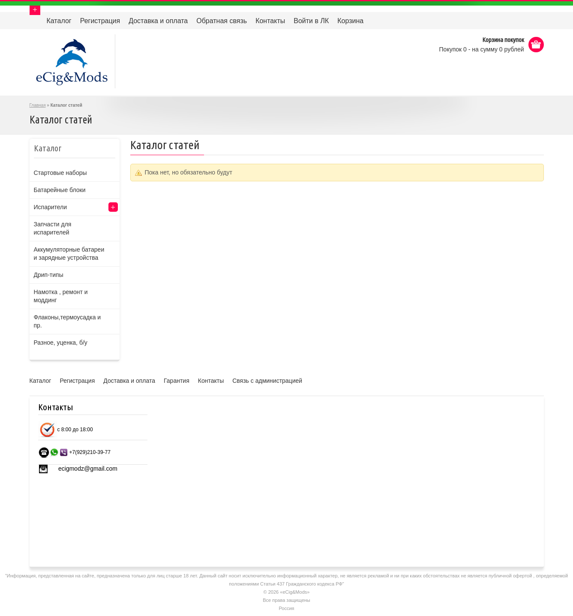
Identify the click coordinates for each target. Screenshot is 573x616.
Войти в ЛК (311, 20)
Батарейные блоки (60, 189)
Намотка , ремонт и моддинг (61, 295)
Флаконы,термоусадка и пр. (67, 321)
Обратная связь (221, 20)
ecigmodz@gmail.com (87, 468)
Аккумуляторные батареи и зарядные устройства (69, 253)
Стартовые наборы (60, 172)
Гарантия (176, 380)
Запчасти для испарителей (53, 228)
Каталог (59, 20)
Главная (38, 105)
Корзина (350, 20)
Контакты (270, 20)
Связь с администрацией (267, 380)
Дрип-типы (48, 274)
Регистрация (100, 20)
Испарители (50, 207)
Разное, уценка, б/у (60, 342)
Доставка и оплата (158, 20)
